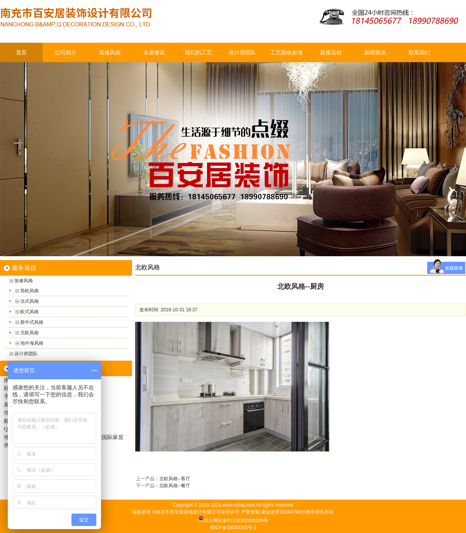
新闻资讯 (375, 52)
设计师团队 (242, 52)
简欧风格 (29, 290)
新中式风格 (31, 322)
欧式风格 (29, 311)
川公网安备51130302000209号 (236, 520)
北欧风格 (29, 332)
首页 (21, 52)
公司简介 (66, 52)
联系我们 (419, 52)
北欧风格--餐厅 (174, 485)
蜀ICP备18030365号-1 (233, 527)
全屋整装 (154, 52)
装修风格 (110, 52)
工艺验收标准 (286, 52)
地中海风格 (31, 343)
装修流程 (331, 52)
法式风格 (29, 301)
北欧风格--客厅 (174, 478)
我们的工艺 (198, 52)
